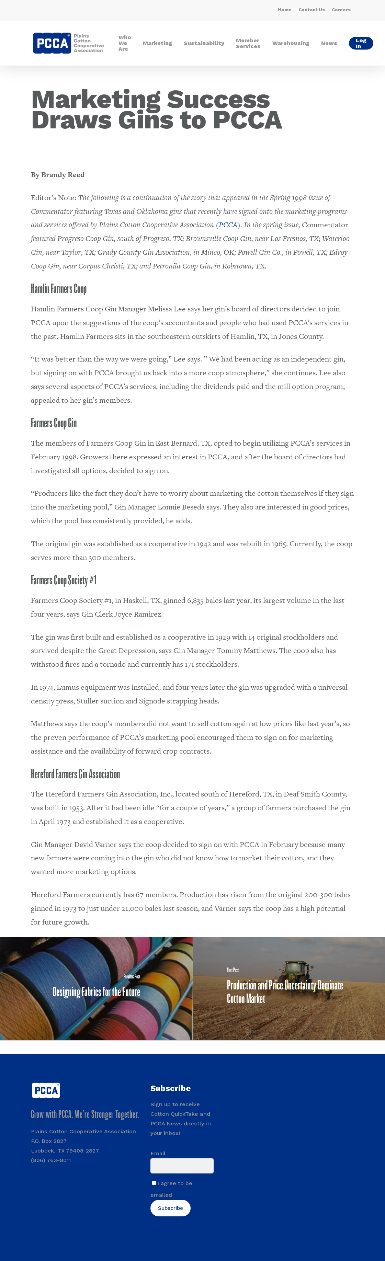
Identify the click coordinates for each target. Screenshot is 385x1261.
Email (158, 1153)
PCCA (228, 224)
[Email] (181, 1165)
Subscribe (170, 1208)
